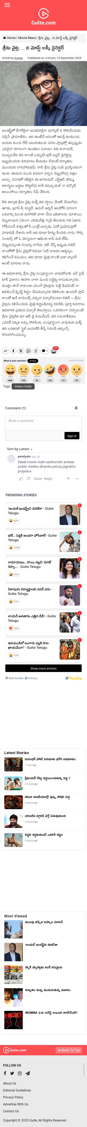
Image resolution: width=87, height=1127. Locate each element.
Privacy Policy (13, 1094)
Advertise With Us (15, 1101)
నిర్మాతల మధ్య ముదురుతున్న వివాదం (47, 987)
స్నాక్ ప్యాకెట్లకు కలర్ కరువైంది (43, 965)
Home (9, 38)
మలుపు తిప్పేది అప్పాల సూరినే (44, 919)
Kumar (18, 58)
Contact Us (11, 1108)
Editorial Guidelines (17, 1087)
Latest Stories (16, 749)
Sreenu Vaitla (23, 383)
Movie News (27, 38)
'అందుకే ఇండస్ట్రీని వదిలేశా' (41, 942)
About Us (9, 1080)
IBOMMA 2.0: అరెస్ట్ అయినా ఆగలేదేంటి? (51, 1010)
